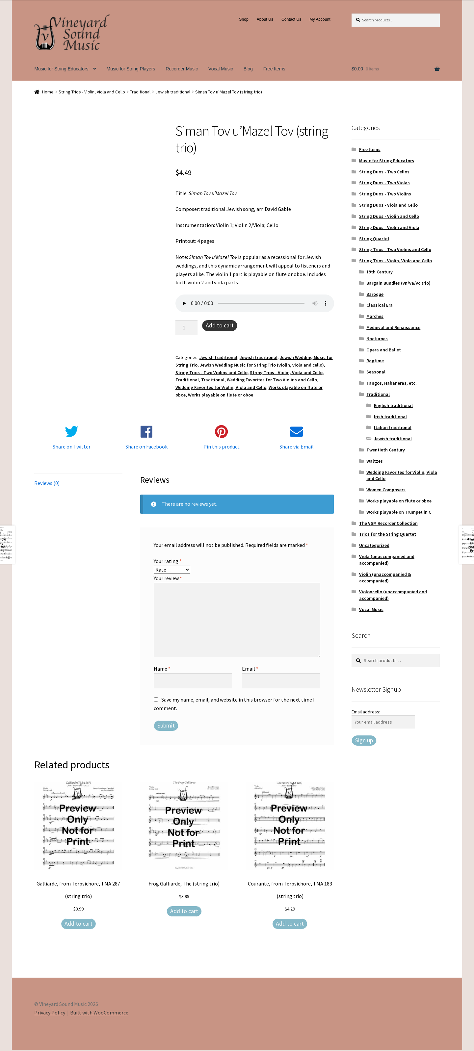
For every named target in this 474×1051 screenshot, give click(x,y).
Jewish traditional (172, 92)
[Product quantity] (186, 327)
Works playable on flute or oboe (220, 395)
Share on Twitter (72, 447)
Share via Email (296, 447)
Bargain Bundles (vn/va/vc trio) (398, 283)
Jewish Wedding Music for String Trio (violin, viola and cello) (262, 365)
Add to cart (220, 325)
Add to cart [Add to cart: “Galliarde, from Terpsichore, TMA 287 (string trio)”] (78, 924)
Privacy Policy (49, 1013)
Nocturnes (377, 339)
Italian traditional (392, 427)
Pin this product (221, 447)
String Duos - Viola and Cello (388, 205)
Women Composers (386, 490)
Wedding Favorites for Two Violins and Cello (272, 380)
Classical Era (379, 305)
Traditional (140, 92)
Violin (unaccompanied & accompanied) (385, 577)
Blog (248, 68)
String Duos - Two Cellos (384, 172)
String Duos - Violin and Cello (389, 216)
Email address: (366, 712)
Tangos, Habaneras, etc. (391, 383)
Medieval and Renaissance (393, 327)
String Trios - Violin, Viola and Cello (92, 92)
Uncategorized (374, 545)
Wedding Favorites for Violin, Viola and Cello (220, 387)
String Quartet (374, 239)
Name (162, 669)
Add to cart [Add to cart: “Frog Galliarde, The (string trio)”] (184, 911)
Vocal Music (220, 68)
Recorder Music (182, 68)
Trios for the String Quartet (387, 534)
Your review (168, 578)
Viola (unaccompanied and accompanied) (386, 559)
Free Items (274, 68)
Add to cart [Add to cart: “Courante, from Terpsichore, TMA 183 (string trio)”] (290, 924)
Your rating (168, 561)
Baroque (374, 294)
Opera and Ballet (383, 350)
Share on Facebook (146, 447)
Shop (244, 19)
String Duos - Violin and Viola (389, 227)
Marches (374, 316)
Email (250, 669)
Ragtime (375, 361)
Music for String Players (130, 68)
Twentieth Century (385, 450)
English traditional (393, 405)
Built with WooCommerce (99, 1013)
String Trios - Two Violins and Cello (211, 372)
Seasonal (375, 372)
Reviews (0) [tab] (47, 483)
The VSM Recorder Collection (388, 523)
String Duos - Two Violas (384, 183)
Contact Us (291, 19)
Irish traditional (390, 417)
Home (48, 92)
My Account (319, 19)
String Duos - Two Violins (385, 194)
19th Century (379, 272)
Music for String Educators (61, 68)
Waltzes (374, 461)
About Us (265, 19)
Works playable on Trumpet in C (398, 512)
